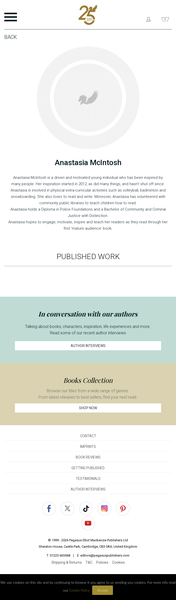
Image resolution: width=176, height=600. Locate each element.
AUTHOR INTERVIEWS (88, 346)
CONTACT (88, 436)
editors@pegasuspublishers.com (104, 555)
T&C (89, 562)
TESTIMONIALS (88, 479)
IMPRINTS (88, 447)
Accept (102, 590)
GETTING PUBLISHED (88, 468)
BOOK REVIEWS (88, 457)
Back (10, 37)
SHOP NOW (88, 408)
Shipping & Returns (66, 562)
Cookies (118, 562)
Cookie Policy (79, 590)
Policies (102, 562)
